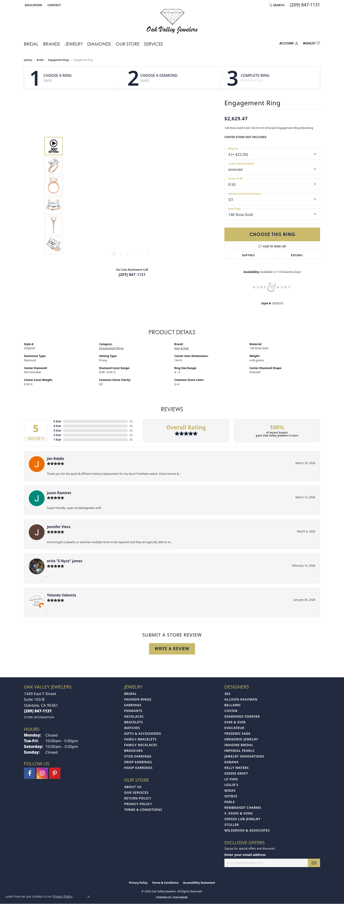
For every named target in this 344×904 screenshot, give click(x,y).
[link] (53, 5)
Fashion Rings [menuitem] (137, 699)
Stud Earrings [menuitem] (137, 756)
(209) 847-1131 (132, 274)
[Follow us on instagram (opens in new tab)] (42, 773)
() (131, 421)
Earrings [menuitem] (132, 705)
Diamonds (99, 43)
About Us (132, 787)
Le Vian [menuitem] (231, 779)
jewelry (28, 60)
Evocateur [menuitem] (234, 728)
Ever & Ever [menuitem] (235, 722)
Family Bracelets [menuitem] (140, 739)
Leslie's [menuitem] (231, 785)
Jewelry (74, 43)
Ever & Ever (181, 348)
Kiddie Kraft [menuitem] (236, 773)
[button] (33, 5)
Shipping (248, 255)
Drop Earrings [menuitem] (138, 762)
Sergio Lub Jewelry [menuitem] (242, 819)
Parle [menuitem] (229, 802)
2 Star (57, 435)
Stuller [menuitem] (231, 824)
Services (153, 43)
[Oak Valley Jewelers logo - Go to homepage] (172, 21)
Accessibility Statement (199, 883)
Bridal (31, 43)
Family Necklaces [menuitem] (140, 745)
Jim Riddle (55, 458)
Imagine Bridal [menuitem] (238, 745)
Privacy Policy (138, 804)
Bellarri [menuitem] (232, 705)
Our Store (127, 43)
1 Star (57, 440)
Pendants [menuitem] (133, 711)
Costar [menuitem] (231, 711)
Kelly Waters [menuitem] (236, 767)
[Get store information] (39, 717)
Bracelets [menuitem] (133, 722)
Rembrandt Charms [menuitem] (242, 807)
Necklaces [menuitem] (134, 716)
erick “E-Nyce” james (64, 561)
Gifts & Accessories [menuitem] (142, 733)
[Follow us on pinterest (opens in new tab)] (54, 773)
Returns (297, 255)
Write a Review (172, 648)
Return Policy (137, 798)
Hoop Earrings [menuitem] (138, 767)
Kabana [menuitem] (231, 762)
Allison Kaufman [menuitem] (240, 699)
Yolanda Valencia (61, 595)
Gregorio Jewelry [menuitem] (241, 739)
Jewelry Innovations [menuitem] (244, 756)
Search (48, 80)
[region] (131, 195)
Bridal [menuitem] (130, 693)
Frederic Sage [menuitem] (237, 733)
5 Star (57, 421)
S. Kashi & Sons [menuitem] (238, 813)
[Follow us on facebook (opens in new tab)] (29, 773)
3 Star (57, 430)
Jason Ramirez (59, 493)
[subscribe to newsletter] (314, 863)
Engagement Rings (58, 60)
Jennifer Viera (58, 526)
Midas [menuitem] (230, 790)
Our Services (136, 792)
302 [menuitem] (227, 693)
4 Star (57, 426)
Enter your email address (245, 854)
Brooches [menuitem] (133, 750)
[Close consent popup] (88, 896)
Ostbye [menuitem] (230, 796)
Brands (51, 43)
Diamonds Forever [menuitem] (242, 716)
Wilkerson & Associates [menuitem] (247, 830)
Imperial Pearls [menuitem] (239, 750)
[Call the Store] (38, 711)
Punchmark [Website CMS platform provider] (180, 897)
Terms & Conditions (143, 809)
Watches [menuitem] (132, 728)
